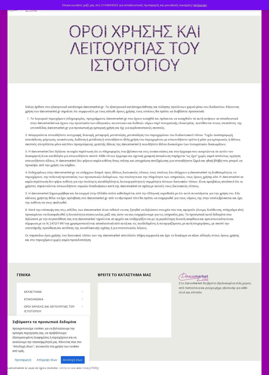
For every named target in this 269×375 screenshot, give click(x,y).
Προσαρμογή (23, 360)
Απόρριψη (200, 5)
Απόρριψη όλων (47, 360)
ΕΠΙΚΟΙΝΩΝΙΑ (33, 299)
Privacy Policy (90, 368)
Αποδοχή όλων (73, 360)
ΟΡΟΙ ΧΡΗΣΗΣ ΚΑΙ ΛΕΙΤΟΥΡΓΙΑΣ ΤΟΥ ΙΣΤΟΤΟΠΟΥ (49, 309)
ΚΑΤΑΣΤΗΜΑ (32, 292)
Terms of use (67, 368)
